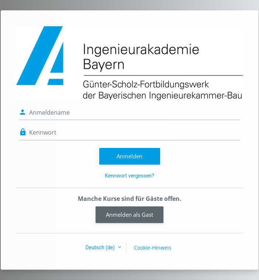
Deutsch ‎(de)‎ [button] (100, 247)
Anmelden (129, 156)
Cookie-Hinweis (153, 247)
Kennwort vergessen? (129, 176)
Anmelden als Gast (129, 214)
